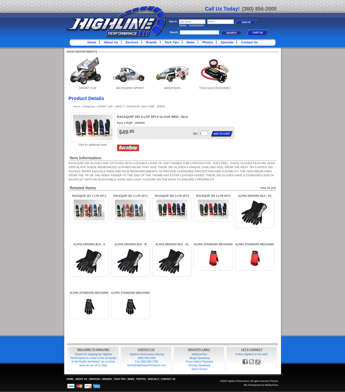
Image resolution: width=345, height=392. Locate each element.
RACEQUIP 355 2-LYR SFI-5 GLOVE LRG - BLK (172, 197)
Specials (227, 42)
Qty (195, 133)
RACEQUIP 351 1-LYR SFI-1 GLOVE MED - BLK (89, 197)
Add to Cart (221, 133)
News (191, 42)
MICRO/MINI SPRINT (130, 88)
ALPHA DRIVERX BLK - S (89, 244)
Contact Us (249, 42)
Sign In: (173, 21)
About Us (111, 42)
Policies (274, 381)
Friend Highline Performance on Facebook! (245, 361)
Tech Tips (172, 42)
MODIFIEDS (172, 88)
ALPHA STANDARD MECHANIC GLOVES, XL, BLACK (89, 294)
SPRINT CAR (87, 88)
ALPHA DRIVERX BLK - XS (254, 195)
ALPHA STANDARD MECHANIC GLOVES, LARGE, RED (254, 246)
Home (91, 42)
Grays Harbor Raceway (199, 361)
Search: (174, 32)
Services (131, 42)
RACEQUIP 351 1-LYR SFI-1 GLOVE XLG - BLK (130, 197)
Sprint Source (199, 369)
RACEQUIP (133, 106)
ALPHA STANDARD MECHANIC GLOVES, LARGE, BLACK (130, 294)
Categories (89, 106)
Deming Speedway (199, 365)
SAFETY (120, 106)
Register (183, 25)
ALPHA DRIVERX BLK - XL (172, 244)
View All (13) (267, 187)
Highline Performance (116, 22)
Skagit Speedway (199, 358)
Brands (151, 42)
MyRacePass (199, 354)
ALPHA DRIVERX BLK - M (130, 244)
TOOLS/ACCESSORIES (215, 88)
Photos (207, 42)
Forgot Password (196, 25)
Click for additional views (92, 144)
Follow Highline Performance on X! (251, 361)
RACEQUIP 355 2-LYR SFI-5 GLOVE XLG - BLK (213, 197)
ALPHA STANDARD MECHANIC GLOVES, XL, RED (213, 246)
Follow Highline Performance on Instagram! (258, 361)
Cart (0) (257, 32)
